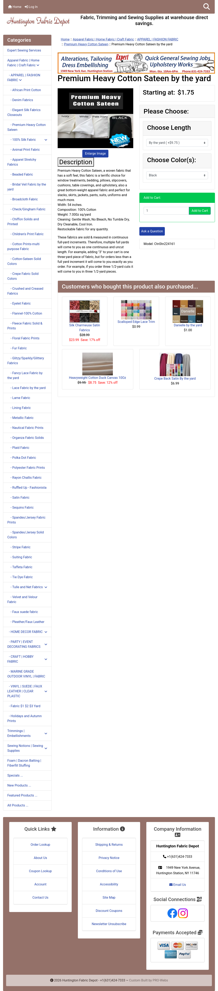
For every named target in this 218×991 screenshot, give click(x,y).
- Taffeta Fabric (19, 567)
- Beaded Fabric (20, 174)
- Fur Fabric (17, 348)
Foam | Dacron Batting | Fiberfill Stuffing (24, 763)
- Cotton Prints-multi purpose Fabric (23, 246)
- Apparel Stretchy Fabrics (21, 162)
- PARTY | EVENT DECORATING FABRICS (27, 644)
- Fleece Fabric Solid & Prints (24, 325)
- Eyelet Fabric (19, 303)
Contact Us (40, 897)
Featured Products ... (22, 795)
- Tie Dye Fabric (20, 577)
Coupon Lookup (40, 871)
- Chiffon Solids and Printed (23, 221)
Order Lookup (40, 845)
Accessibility (109, 884)
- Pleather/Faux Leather (25, 622)
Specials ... (15, 775)
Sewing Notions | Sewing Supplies (27, 748)
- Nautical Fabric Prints (25, 428)
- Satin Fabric (18, 497)
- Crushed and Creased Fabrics (25, 291)
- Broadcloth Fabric (22, 199)
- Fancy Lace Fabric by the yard (25, 375)
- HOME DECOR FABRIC (27, 632)
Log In (31, 7)
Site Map (109, 897)
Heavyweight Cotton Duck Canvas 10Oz (97, 378)
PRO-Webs (160, 980)
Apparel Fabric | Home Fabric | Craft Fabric (103, 39)
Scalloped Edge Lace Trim (136, 322)
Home (14, 7)
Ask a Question (152, 231)
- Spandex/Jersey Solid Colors (25, 534)
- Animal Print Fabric (23, 150)
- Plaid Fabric (18, 448)
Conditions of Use (109, 871)
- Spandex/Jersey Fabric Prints (26, 520)
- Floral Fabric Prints (23, 338)
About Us (40, 858)
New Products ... (19, 785)
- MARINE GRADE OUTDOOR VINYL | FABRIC (26, 674)
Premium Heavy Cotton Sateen (86, 44)
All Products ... (17, 805)
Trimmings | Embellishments (27, 733)
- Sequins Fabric (20, 507)
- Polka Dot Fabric (21, 458)
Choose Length (169, 127)
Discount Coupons (109, 911)
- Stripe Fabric (19, 547)
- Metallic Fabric (20, 418)
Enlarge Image (95, 153)
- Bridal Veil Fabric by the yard (26, 186)
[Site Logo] (38, 21)
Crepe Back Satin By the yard (175, 378)
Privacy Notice (109, 858)
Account (40, 884)
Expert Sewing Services (24, 50)
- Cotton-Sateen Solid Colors (24, 261)
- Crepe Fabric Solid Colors (23, 276)
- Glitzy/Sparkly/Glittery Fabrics (25, 360)
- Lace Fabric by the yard (26, 388)
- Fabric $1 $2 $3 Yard (23, 706)
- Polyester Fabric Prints (26, 468)
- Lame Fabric (18, 398)
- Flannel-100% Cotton (24, 313)
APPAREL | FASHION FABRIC (157, 39)
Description (75, 162)
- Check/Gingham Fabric (26, 209)
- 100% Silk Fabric (27, 140)
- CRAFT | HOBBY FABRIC (27, 659)
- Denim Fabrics (20, 100)
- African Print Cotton (24, 90)
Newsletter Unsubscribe (109, 924)
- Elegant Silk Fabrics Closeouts (24, 112)
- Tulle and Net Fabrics (27, 587)
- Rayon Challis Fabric (24, 478)
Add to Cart (200, 211)
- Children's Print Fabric (25, 234)
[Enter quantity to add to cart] (166, 211)
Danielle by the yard (188, 325)
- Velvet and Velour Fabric (22, 599)
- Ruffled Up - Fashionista (26, 487)
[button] (206, 7)
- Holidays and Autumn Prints (24, 718)
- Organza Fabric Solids (25, 438)
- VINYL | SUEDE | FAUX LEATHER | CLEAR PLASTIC (27, 691)
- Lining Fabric (19, 408)
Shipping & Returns (109, 845)
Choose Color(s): (171, 160)
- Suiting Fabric (19, 557)
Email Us (177, 885)
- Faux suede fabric (22, 612)
